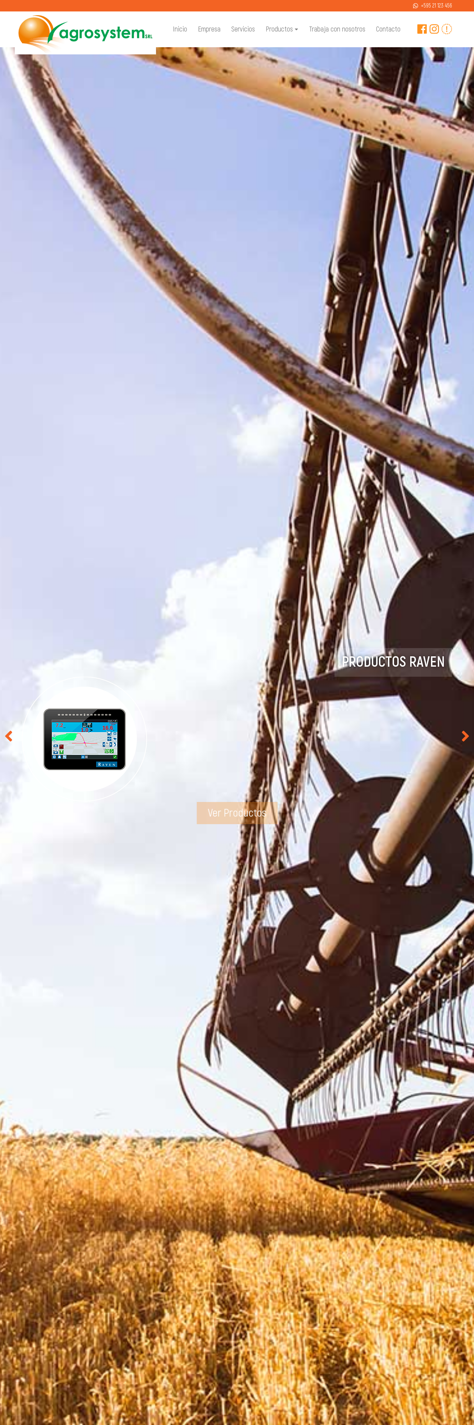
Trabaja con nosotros (337, 29)
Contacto (388, 29)
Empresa (209, 29)
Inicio (180, 29)
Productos (282, 29)
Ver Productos (237, 812)
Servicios (243, 29)
